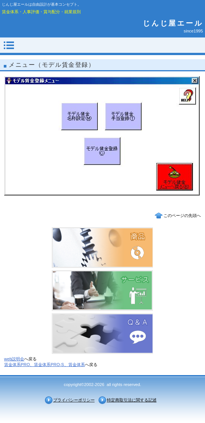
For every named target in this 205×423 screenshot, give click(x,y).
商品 (102, 247)
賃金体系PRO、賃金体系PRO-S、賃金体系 (44, 364)
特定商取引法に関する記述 (132, 400)
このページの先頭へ (182, 215)
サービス (102, 290)
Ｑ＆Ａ (102, 333)
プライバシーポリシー (74, 400)
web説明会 (14, 359)
